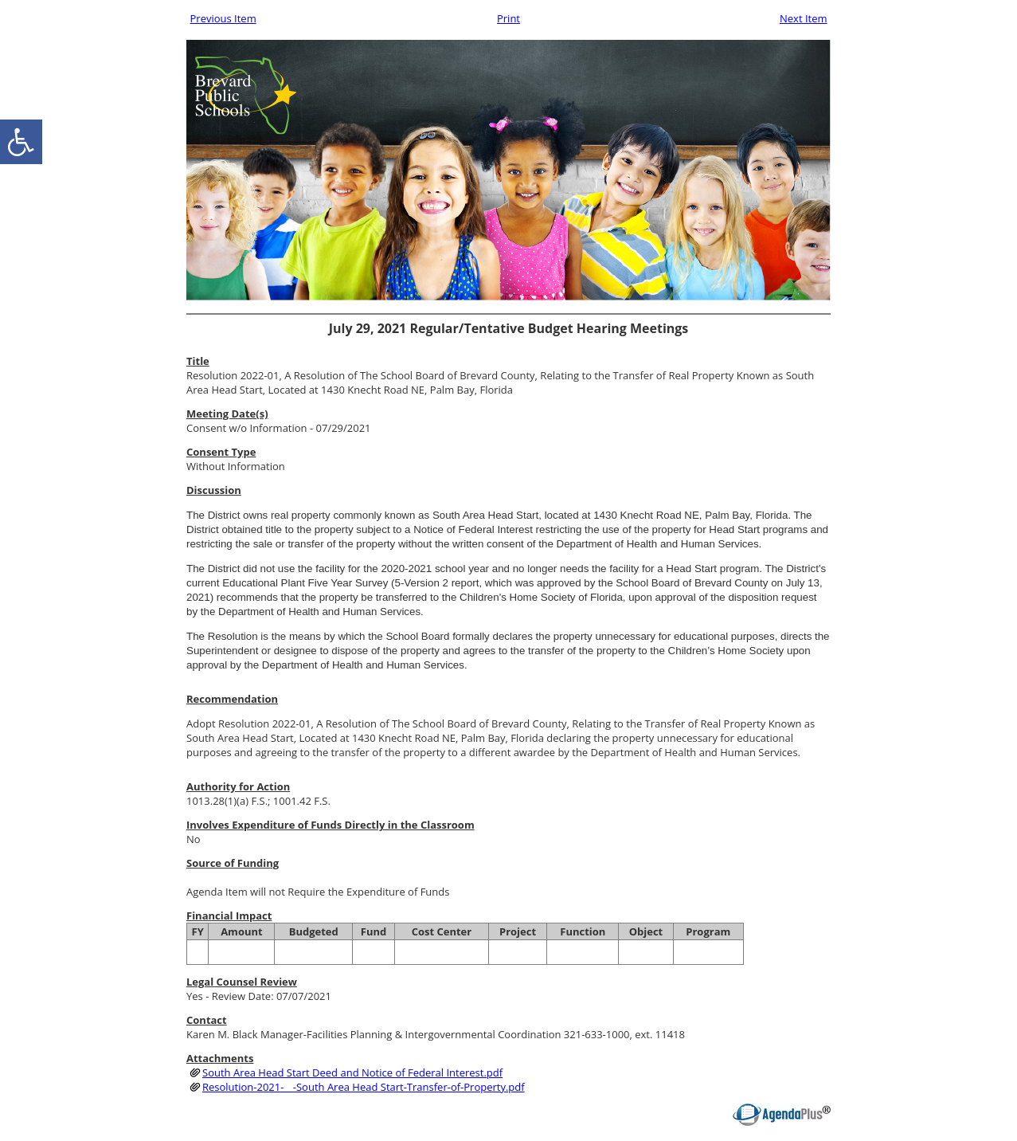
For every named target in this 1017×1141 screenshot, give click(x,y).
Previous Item (223, 18)
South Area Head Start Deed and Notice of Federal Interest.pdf (352, 1072)
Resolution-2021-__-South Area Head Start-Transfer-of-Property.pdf (363, 1087)
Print (508, 18)
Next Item (803, 18)
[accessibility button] (21, 142)
